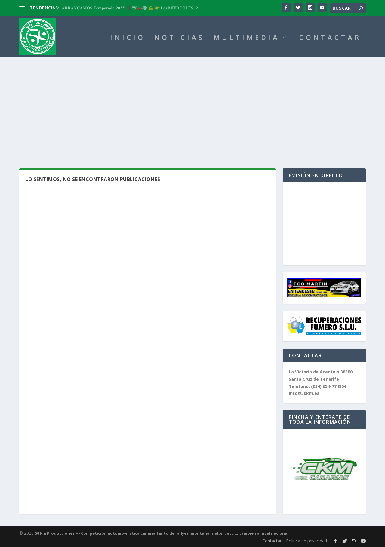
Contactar (272, 541)
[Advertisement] (192, 102)
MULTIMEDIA (247, 38)
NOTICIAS (179, 38)
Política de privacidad (306, 541)
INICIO (127, 38)
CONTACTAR (330, 38)
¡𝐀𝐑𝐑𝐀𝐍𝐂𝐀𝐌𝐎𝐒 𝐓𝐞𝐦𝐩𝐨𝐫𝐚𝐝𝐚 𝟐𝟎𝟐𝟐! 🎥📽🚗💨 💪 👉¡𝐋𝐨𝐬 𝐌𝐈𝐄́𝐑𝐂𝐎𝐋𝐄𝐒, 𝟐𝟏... (132, 8)
